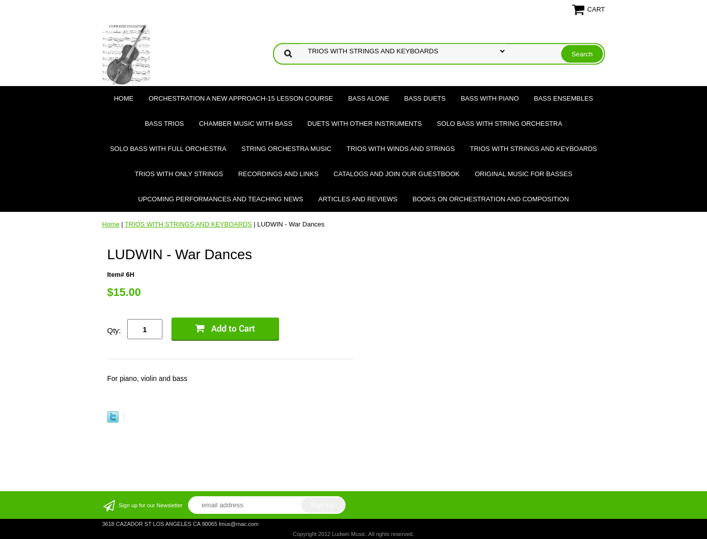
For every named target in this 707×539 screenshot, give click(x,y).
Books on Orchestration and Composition (490, 199)
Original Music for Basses (523, 174)
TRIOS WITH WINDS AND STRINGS (400, 148)
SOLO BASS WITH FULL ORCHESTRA (168, 148)
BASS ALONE (368, 98)
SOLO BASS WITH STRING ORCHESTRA (499, 123)
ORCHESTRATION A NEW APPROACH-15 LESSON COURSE (240, 98)
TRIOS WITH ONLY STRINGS (179, 174)
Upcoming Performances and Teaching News (220, 199)
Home (123, 98)
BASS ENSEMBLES (563, 98)
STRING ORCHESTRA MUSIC (286, 148)
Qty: (114, 330)
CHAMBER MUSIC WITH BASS (246, 123)
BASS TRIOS (164, 123)
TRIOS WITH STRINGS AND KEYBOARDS (533, 148)
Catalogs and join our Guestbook (396, 174)
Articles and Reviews (357, 199)
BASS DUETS (425, 98)
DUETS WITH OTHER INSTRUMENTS (364, 123)
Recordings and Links (278, 174)
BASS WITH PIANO (490, 98)
